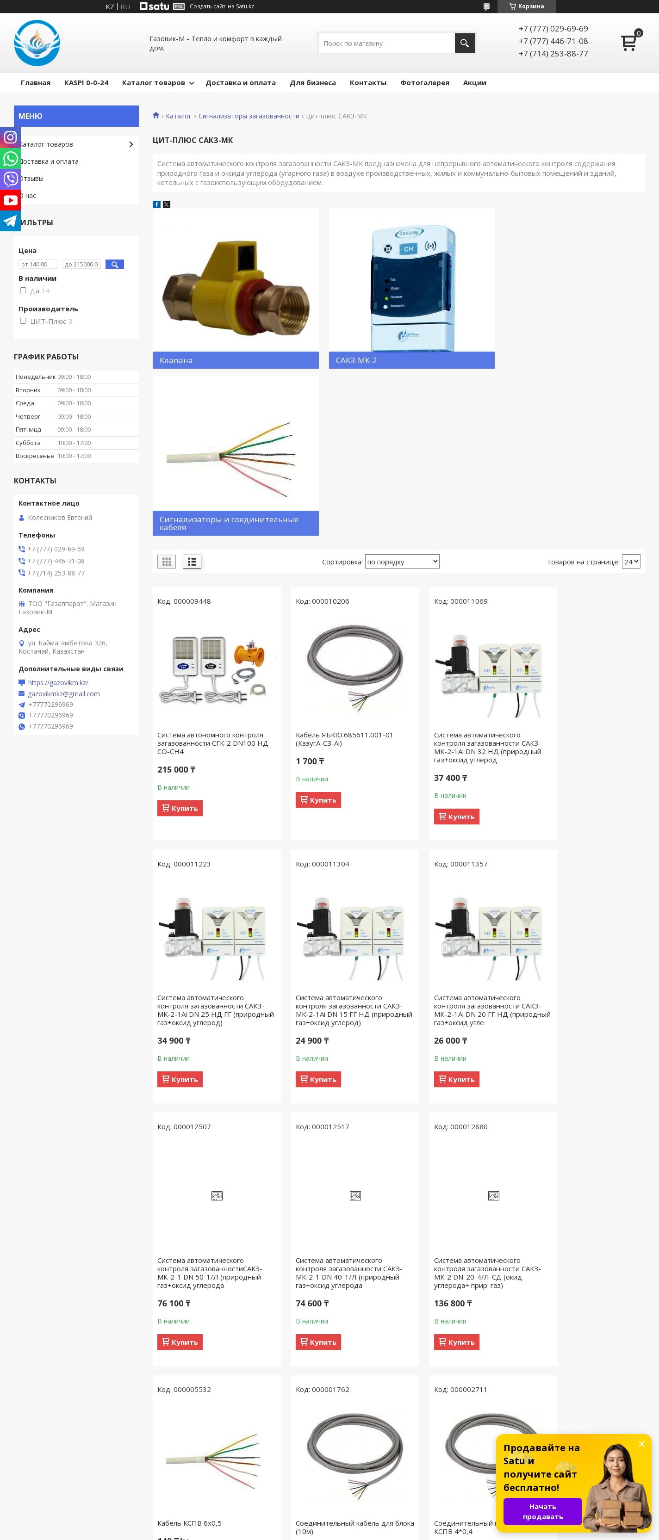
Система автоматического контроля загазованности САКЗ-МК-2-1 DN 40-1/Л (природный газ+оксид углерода (577, 857)
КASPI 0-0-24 (86, 82)
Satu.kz (371, 1523)
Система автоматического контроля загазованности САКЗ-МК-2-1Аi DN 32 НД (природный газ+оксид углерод (461, 581)
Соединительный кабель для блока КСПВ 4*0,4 (583, 1115)
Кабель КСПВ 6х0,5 (315, 1111)
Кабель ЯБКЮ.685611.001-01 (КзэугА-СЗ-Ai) (332, 573)
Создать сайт (207, 6)
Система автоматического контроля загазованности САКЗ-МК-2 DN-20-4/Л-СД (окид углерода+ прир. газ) (202, 1123)
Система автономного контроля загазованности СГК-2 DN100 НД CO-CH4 (210, 577)
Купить (185, 642)
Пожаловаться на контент (386, 1531)
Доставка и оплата (240, 82)
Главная (35, 82)
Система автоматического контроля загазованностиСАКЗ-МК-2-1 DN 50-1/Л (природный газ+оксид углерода (461, 852)
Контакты (368, 82)
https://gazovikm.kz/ (58, 683)
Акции (474, 82)
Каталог (179, 116)
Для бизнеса (313, 82)
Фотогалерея (424, 82)
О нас (27, 195)
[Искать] (465, 43)
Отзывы (31, 178)
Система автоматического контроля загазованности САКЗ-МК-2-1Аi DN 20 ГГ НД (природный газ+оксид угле (330, 852)
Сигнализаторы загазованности (249, 116)
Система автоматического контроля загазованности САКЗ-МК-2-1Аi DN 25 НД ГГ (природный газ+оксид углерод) (581, 585)
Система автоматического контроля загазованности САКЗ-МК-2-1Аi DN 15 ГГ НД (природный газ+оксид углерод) (204, 857)
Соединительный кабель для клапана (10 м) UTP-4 (206, 1378)
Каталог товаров (153, 82)
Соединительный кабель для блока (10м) (457, 1115)
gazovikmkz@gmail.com (64, 694)
